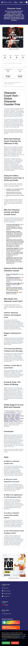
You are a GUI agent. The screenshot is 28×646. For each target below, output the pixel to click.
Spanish (17, 418)
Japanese (17, 414)
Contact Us (5, 596)
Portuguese (7, 414)
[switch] (26, 2)
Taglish (12, 417)
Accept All (6, 642)
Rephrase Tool (6, 614)
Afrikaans (17, 417)
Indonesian (11, 418)
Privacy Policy (6, 593)
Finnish (18, 419)
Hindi (21, 421)
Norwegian (12, 419)
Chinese (11, 421)
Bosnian (6, 418)
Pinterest (5, 605)
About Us (5, 588)
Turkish (13, 415)
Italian (9, 415)
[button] (19, 2)
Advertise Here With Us (14, 49)
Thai (9, 417)
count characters (10, 412)
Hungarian (6, 419)
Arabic (21, 415)
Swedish (6, 421)
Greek (15, 421)
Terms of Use (6, 591)
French (21, 418)
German (12, 414)
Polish (5, 415)
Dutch (5, 417)
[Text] (14, 64)
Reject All (15, 642)
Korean (18, 415)
